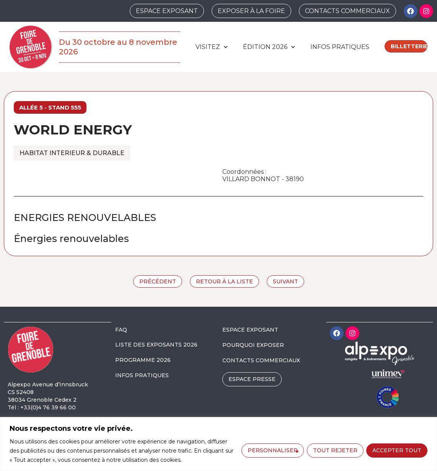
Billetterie (409, 46)
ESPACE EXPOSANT (250, 329)
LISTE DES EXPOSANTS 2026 (156, 344)
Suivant (285, 281)
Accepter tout (396, 450)
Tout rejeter (335, 450)
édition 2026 (269, 47)
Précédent (157, 281)
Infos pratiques (339, 47)
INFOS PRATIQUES (142, 375)
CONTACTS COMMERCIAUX (261, 360)
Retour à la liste (224, 281)
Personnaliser (272, 450)
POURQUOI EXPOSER (253, 345)
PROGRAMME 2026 (143, 360)
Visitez (212, 47)
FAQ (121, 329)
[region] (218, 444)
